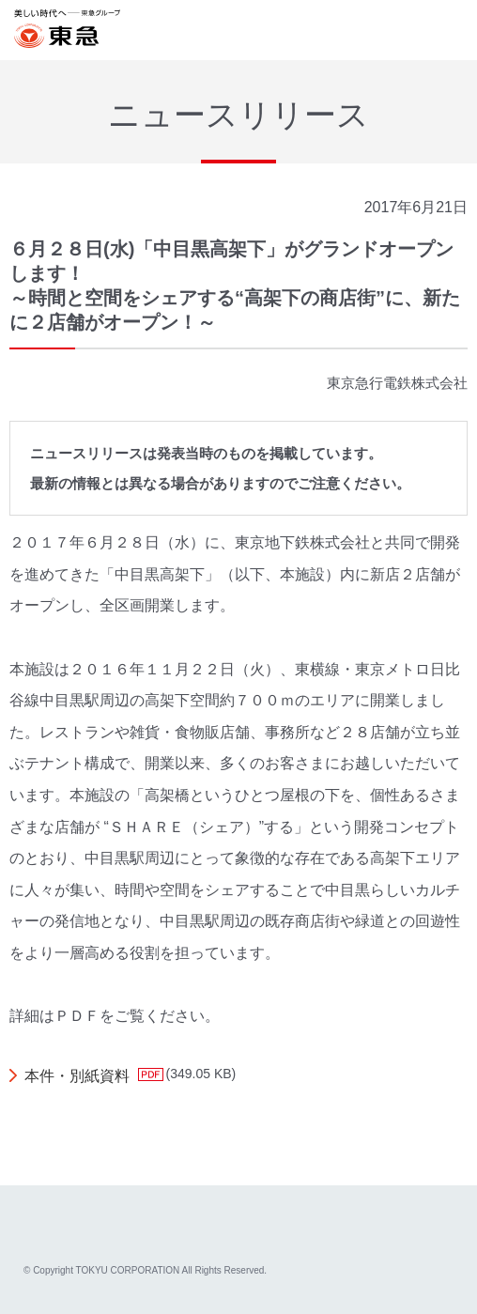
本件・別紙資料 (77, 1076)
